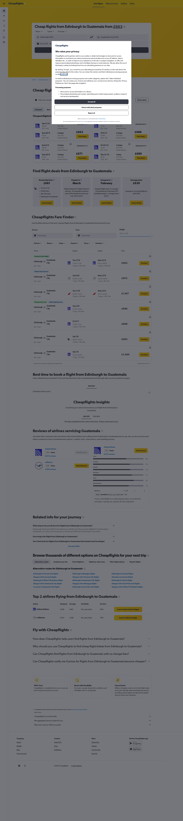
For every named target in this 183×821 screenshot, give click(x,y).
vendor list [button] (63, 74)
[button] (91, 101)
